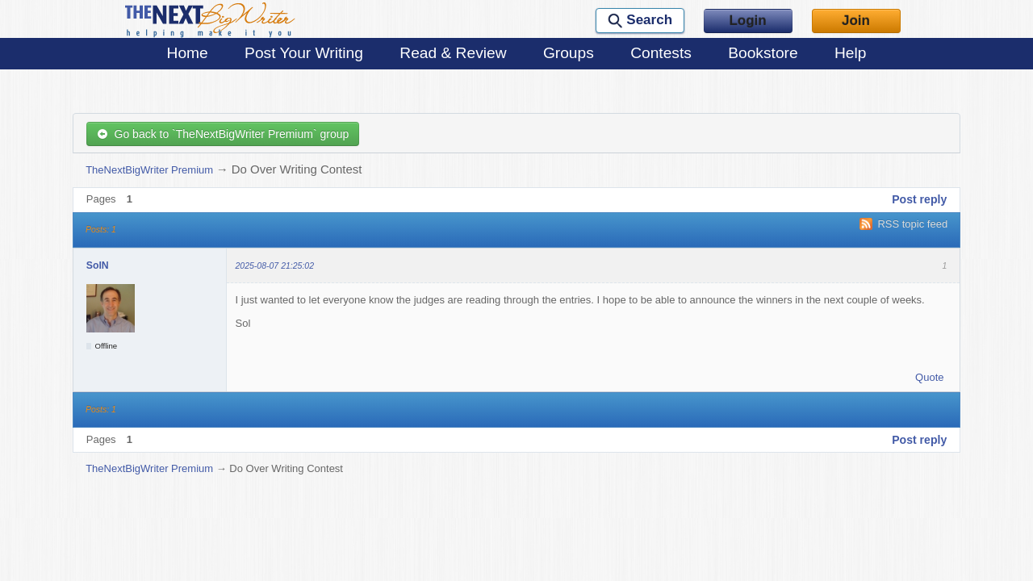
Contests (661, 52)
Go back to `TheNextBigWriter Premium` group (223, 133)
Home (187, 52)
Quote (929, 377)
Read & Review (452, 52)
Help (850, 52)
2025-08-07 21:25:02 (275, 265)
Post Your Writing (304, 52)
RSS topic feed (912, 224)
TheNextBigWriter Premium (149, 170)
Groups (568, 52)
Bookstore (762, 52)
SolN (97, 265)
